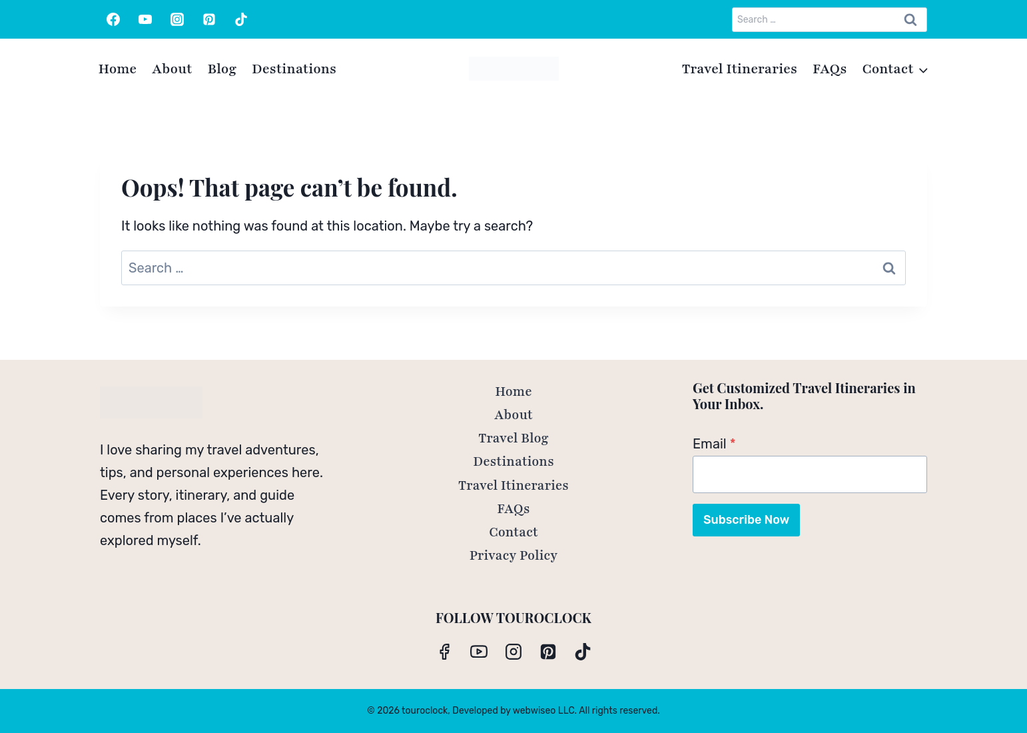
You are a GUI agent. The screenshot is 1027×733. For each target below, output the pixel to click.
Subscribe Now (746, 519)
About (172, 69)
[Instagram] (177, 19)
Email (714, 444)
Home (118, 69)
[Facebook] (113, 19)
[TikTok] (241, 19)
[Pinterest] (209, 19)
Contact (513, 532)
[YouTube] (145, 19)
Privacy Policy (514, 555)
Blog (221, 69)
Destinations (294, 69)
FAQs (830, 69)
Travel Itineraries (739, 69)
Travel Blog (513, 438)
